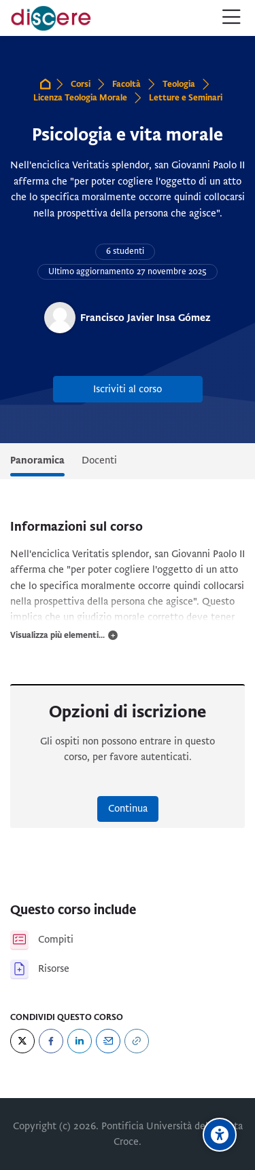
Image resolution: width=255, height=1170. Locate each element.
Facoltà (126, 84)
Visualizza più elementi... (57, 635)
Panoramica (37, 460)
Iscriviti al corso (127, 389)
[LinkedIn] (79, 1041)
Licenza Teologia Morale (80, 97)
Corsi (80, 84)
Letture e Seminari (185, 97)
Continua (128, 808)
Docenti (99, 460)
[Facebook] (51, 1041)
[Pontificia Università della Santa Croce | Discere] (51, 18)
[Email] (108, 1041)
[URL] (136, 1041)
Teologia (179, 84)
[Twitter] (22, 1041)
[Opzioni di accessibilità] (220, 1135)
